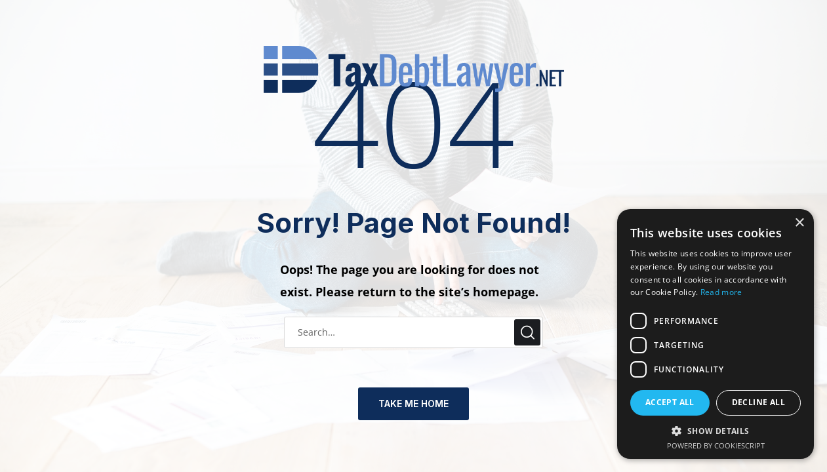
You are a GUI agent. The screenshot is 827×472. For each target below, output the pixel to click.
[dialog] (715, 334)
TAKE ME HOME (413, 403)
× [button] (799, 223)
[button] (715, 431)
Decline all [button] (758, 402)
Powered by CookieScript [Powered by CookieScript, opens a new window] (716, 445)
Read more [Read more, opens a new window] (721, 292)
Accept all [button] (670, 402)
